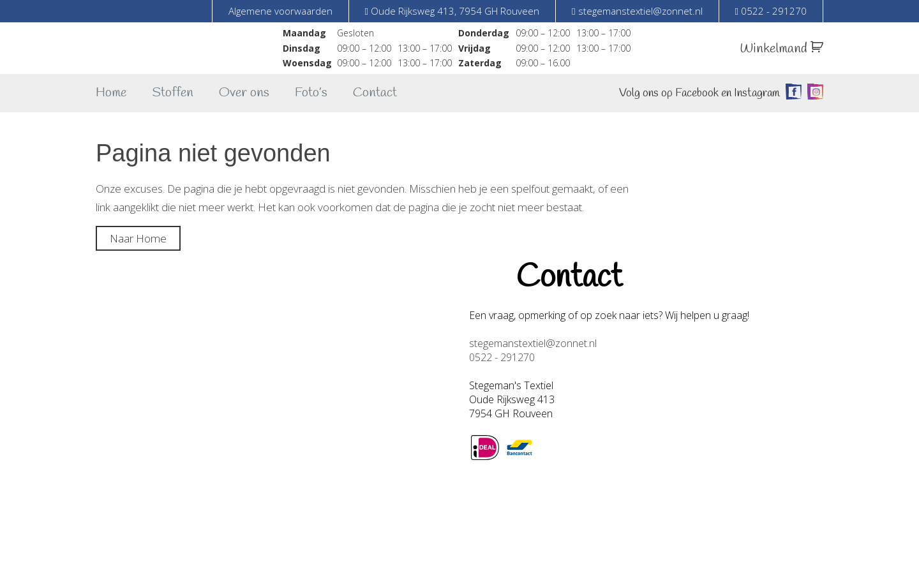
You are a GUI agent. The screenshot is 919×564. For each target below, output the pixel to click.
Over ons (244, 92)
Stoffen (172, 92)
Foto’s (311, 92)
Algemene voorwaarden (280, 10)
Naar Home (138, 238)
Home (111, 92)
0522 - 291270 (502, 357)
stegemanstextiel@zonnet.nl (533, 343)
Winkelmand (781, 48)
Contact (375, 92)
